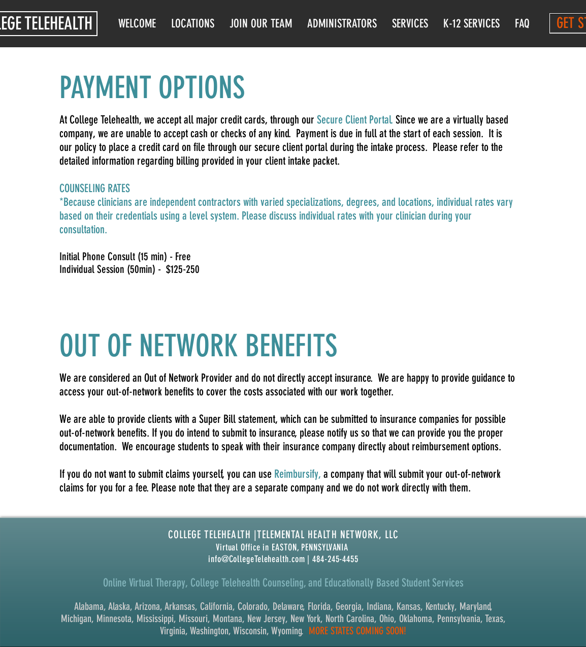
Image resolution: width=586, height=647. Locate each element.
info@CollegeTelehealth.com (256, 559)
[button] (342, 23)
